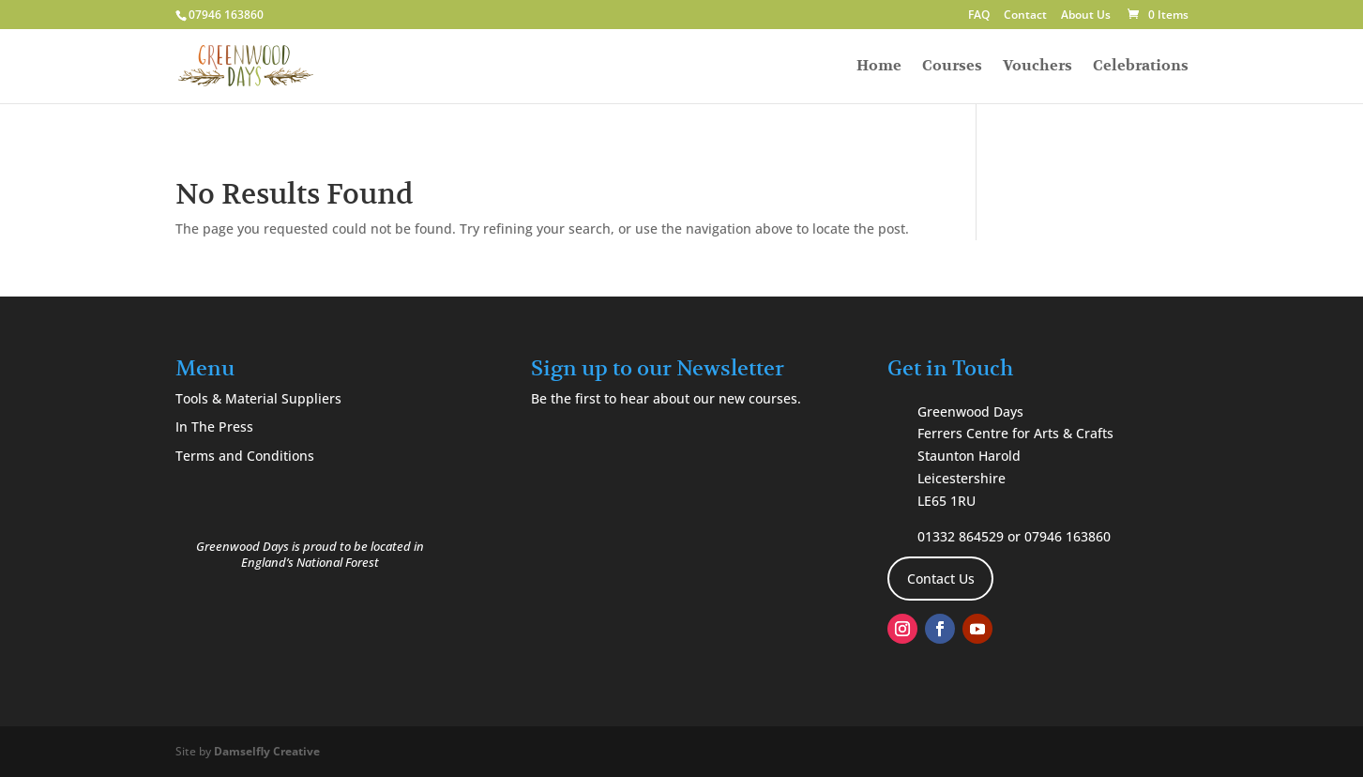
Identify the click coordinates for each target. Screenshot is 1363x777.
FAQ (979, 16)
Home (878, 67)
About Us (1086, 16)
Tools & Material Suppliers (258, 398)
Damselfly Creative (267, 751)
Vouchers (1037, 67)
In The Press (214, 426)
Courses (952, 67)
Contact (1025, 16)
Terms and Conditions (244, 456)
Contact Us (941, 578)
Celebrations (1141, 67)
